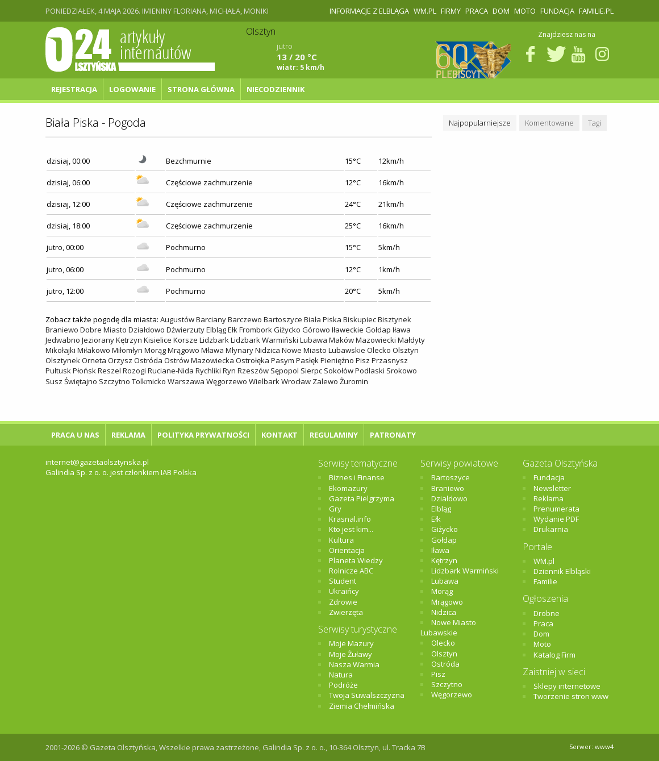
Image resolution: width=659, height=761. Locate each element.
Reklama (128, 435)
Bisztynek (394, 319)
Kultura (341, 540)
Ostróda (148, 360)
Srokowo (401, 370)
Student (342, 581)
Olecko (379, 350)
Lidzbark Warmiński (264, 340)
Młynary (239, 350)
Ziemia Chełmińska (361, 706)
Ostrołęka (252, 360)
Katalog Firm (554, 655)
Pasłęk (307, 360)
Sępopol (284, 370)
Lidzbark (214, 340)
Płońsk (84, 370)
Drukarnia (550, 529)
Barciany (211, 319)
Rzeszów (253, 370)
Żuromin (354, 381)
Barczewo (245, 319)
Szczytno (114, 381)
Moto (525, 11)
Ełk (232, 330)
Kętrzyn (129, 340)
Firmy (451, 11)
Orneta (94, 360)
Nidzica (267, 350)
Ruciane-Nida (171, 370)
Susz (53, 381)
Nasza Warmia (354, 664)
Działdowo (146, 330)
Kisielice (158, 340)
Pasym (282, 360)
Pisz (363, 360)
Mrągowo (183, 350)
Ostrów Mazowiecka (199, 360)
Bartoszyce (283, 319)
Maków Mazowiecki (362, 340)
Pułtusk (58, 370)
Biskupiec (359, 319)
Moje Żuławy (350, 654)
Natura (341, 674)
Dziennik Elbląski (562, 571)
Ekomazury (348, 488)
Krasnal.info (350, 519)
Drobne (546, 613)
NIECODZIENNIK (276, 89)
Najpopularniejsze (480, 123)
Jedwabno (62, 340)
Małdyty (411, 340)
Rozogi (134, 370)
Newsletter (552, 488)
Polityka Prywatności (203, 435)
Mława (212, 350)
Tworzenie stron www (570, 696)
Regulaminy (334, 435)
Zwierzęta (346, 612)
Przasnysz (390, 360)
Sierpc (311, 370)
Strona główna (201, 89)
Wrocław (296, 381)
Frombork (255, 330)
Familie (545, 581)
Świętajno (80, 381)
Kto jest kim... (351, 529)
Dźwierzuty (185, 330)
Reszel (109, 370)
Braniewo (61, 330)
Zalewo (325, 381)
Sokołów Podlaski (354, 370)
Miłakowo (93, 350)
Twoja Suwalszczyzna (366, 695)
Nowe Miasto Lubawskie (323, 350)
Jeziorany (98, 340)
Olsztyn (406, 350)
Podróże (343, 685)
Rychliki (208, 370)
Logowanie (132, 89)
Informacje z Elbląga (369, 11)
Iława (402, 330)
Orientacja (347, 550)
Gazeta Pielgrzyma (361, 498)
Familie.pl (596, 11)
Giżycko (287, 330)
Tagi (594, 123)
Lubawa (313, 340)
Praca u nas (75, 435)
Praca (476, 11)
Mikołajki (60, 350)
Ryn (229, 370)
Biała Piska (322, 319)
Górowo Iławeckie (333, 330)
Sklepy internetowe (566, 686)
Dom (501, 11)
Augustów (177, 319)
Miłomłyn (127, 350)
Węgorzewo (226, 381)
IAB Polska (179, 472)
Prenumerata (556, 509)
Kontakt (279, 435)
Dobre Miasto (103, 330)
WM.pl (425, 11)
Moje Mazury (351, 643)
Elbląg (216, 330)
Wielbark (264, 381)
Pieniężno (337, 360)
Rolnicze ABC (351, 570)
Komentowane (549, 123)
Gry (335, 509)
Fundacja (557, 11)
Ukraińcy (344, 591)
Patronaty (393, 435)
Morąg (155, 350)
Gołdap (378, 330)
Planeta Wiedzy (356, 560)
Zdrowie (343, 602)
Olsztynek (62, 360)
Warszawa (186, 381)
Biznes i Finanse (357, 477)
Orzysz (120, 360)
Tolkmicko (149, 381)
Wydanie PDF (556, 519)
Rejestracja (74, 89)
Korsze (185, 340)
